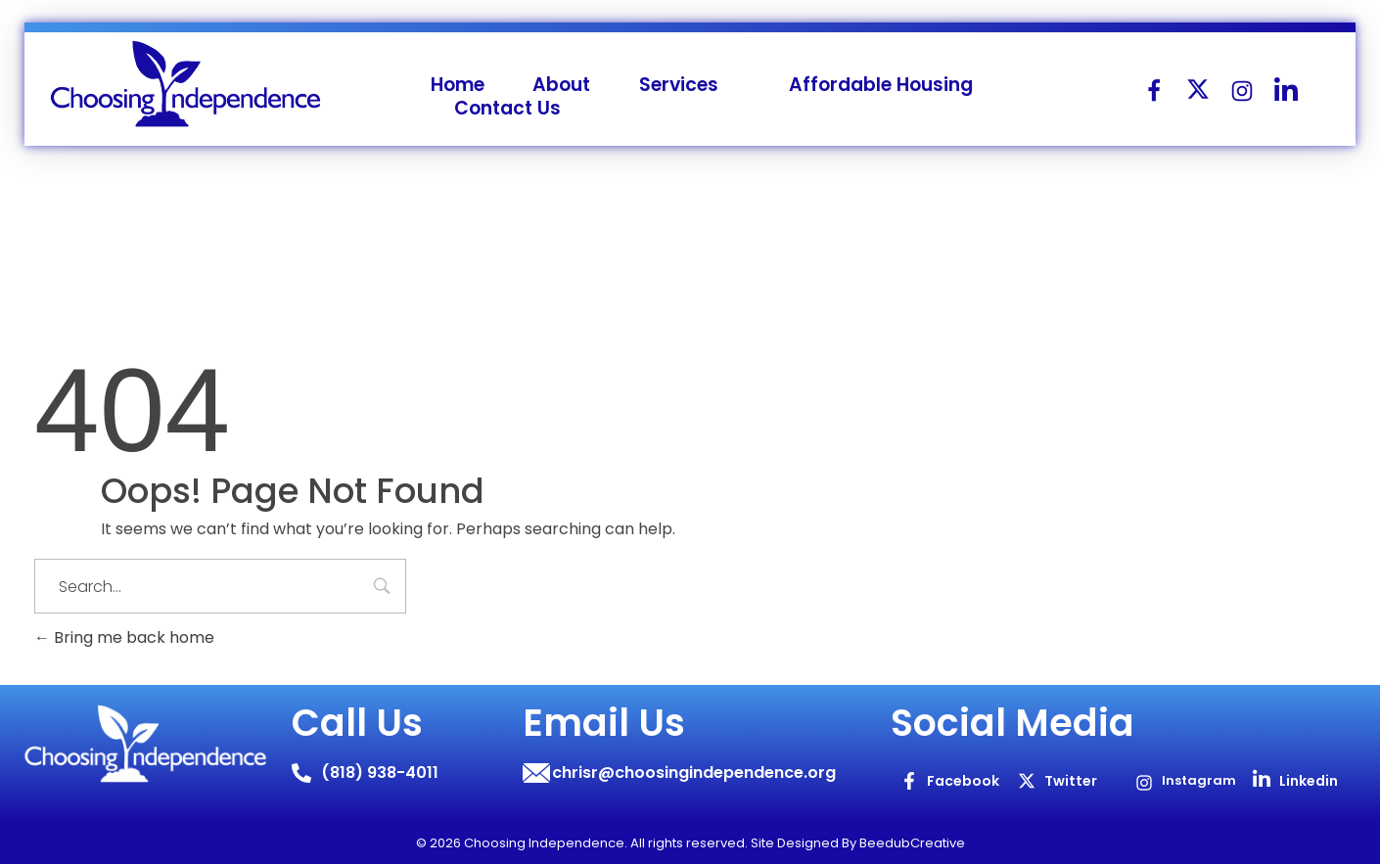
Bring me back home (124, 637)
